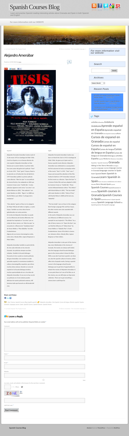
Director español (74, 302)
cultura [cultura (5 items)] (118, 133)
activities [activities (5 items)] (94, 122)
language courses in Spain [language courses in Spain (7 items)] (110, 170)
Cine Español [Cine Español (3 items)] (107, 133)
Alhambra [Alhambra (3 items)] (101, 122)
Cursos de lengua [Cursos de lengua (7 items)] (107, 149)
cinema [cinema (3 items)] (113, 133)
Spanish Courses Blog (34, 6)
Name (6, 354)
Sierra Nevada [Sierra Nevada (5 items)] (101, 184)
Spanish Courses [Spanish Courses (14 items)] (100, 187)
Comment (7, 326)
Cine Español (55, 302)
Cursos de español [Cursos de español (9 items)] (111, 141)
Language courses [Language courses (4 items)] (103, 168)
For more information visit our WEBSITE (27, 22)
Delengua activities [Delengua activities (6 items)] (114, 156)
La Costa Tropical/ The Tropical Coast (15, 49)
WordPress (117, 428)
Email (6, 363)
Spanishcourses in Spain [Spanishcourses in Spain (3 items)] (108, 199)
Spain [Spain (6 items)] (109, 184)
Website (6, 371)
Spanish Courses (28, 304)
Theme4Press (101, 428)
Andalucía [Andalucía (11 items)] (109, 122)
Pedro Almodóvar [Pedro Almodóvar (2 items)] (102, 181)
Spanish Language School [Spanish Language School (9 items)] (108, 202)
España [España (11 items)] (94, 158)
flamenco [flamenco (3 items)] (113, 159)
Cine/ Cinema (11, 302)
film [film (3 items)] (109, 159)
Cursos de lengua (64, 302)
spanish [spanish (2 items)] (113, 184)
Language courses (14, 304)
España (82, 302)
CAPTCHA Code (8, 405)
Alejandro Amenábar (46, 302)
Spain (21, 304)
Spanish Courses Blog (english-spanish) (26, 302)
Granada (6, 304)
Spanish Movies (47, 304)
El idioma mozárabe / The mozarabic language (72, 49)
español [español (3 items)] (101, 159)
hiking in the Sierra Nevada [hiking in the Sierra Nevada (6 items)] (102, 165)
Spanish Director (37, 304)
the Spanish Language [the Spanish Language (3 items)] (108, 205)
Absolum (89, 428)
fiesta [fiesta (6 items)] (106, 159)
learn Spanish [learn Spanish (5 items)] (96, 174)
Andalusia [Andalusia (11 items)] (96, 126)
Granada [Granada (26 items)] (114, 162)
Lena (19, 62)
